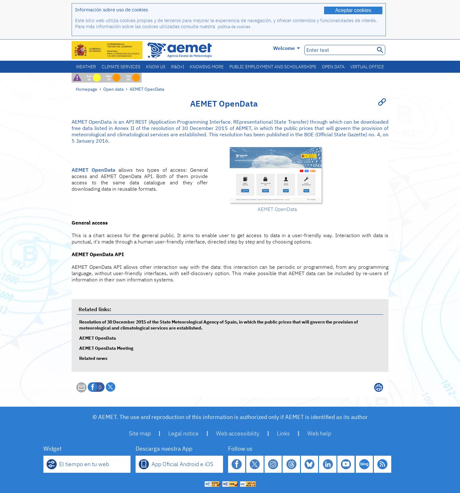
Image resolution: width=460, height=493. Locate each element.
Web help (319, 433)
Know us (155, 67)
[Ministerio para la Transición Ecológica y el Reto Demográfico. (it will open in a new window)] (107, 50)
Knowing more (207, 67)
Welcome (286, 48)
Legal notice (183, 433)
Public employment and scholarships (272, 67)
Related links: (95, 309)
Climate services (121, 67)
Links (283, 433)
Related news (93, 358)
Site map (140, 433)
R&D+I (177, 67)
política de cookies (234, 26)
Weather (86, 67)
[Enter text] (339, 50)
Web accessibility (237, 433)
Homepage (86, 89)
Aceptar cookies (353, 10)
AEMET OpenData (147, 89)
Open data (333, 67)
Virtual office (367, 67)
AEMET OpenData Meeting (106, 348)
